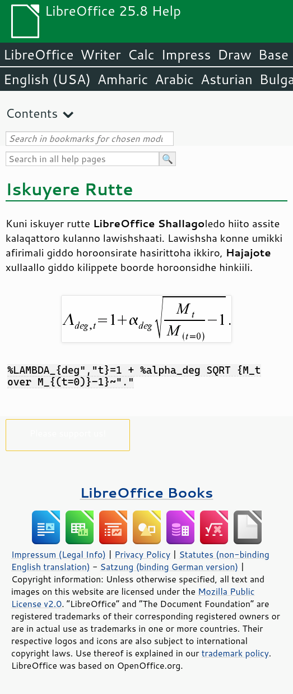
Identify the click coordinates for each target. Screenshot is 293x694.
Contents (32, 113)
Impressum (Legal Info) (58, 554)
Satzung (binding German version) (169, 566)
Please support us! (68, 432)
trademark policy (235, 653)
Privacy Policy (142, 554)
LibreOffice (38, 54)
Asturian (227, 79)
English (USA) (47, 79)
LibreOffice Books (146, 492)
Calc (141, 54)
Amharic (122, 79)
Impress (186, 54)
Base (273, 54)
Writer (100, 54)
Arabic (174, 79)
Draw (234, 54)
